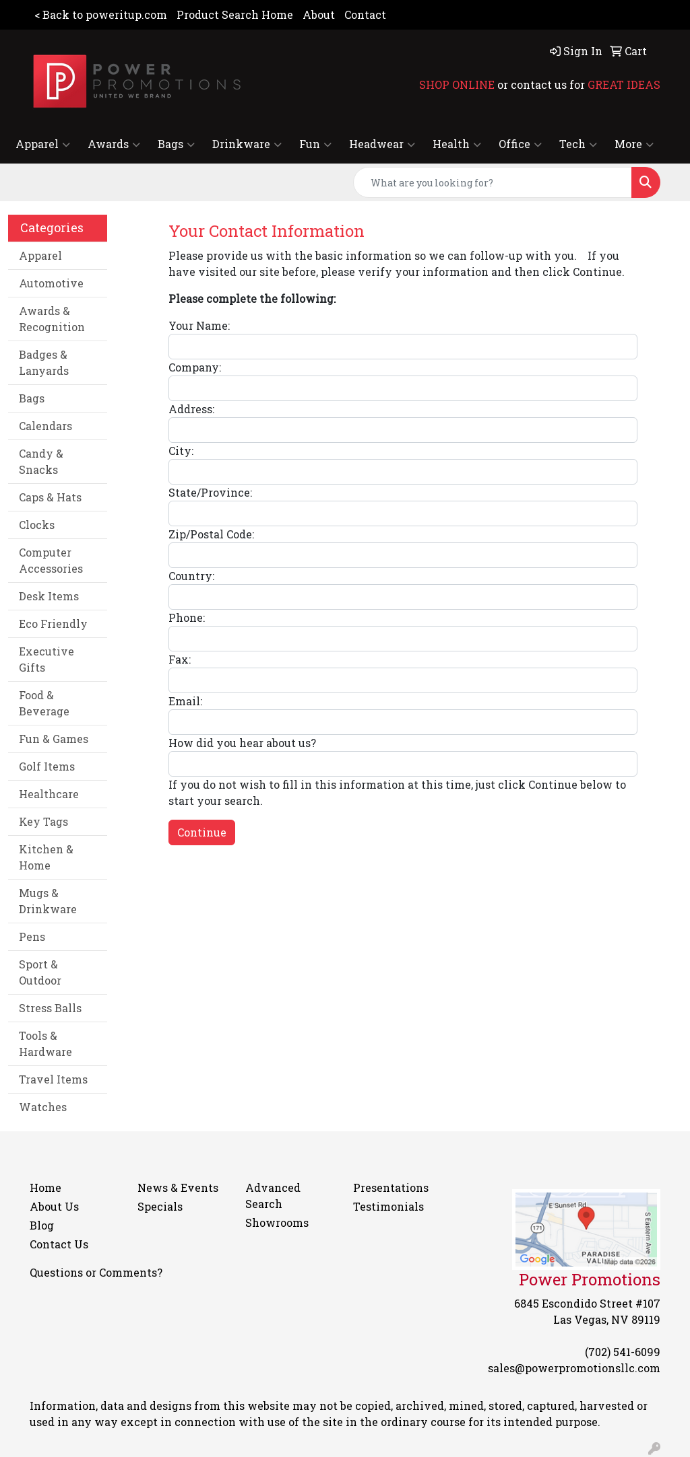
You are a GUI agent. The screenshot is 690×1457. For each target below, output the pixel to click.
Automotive (51, 283)
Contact (365, 14)
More (634, 144)
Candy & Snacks (41, 461)
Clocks (37, 525)
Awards (114, 144)
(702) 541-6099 (622, 1352)
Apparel (42, 144)
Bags (176, 144)
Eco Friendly (53, 623)
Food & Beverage (44, 703)
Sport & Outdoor (40, 972)
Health (457, 144)
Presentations (391, 1187)
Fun (315, 144)
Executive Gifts (46, 659)
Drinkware (247, 144)
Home (45, 1187)
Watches (43, 1107)
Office (520, 144)
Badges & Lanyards (44, 362)
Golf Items (47, 766)
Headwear (382, 144)
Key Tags (43, 821)
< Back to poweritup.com (100, 14)
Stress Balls (50, 1008)
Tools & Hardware (45, 1043)
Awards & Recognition (52, 319)
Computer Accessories (51, 560)
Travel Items (53, 1079)
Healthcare (49, 794)
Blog (42, 1225)
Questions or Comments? (96, 1272)
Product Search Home (235, 14)
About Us (54, 1206)
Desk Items (49, 596)
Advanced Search (273, 1195)
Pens (32, 936)
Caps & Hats (50, 497)
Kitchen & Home (46, 857)
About (319, 14)
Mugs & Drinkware (48, 901)
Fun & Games (53, 739)
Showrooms (277, 1222)
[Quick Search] (492, 182)
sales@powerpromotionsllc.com (574, 1368)
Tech (578, 144)
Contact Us (59, 1244)
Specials (160, 1206)
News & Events (177, 1187)
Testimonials (388, 1206)
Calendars (45, 426)
